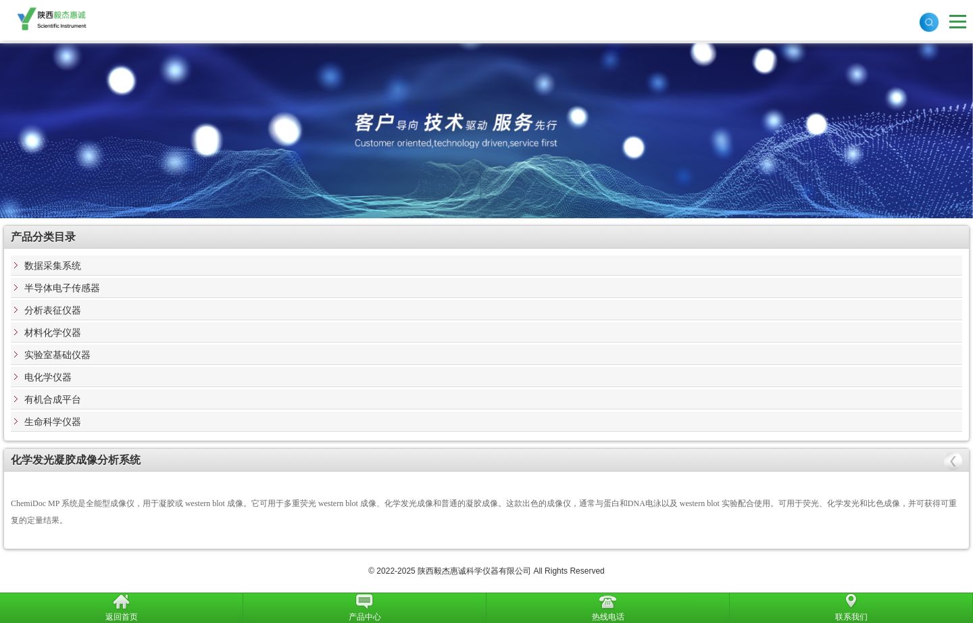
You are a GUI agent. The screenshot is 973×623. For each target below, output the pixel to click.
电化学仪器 (48, 377)
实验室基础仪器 (57, 354)
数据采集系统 (52, 265)
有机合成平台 (52, 399)
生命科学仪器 (52, 421)
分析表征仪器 (52, 310)
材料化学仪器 (52, 332)
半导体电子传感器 (62, 287)
